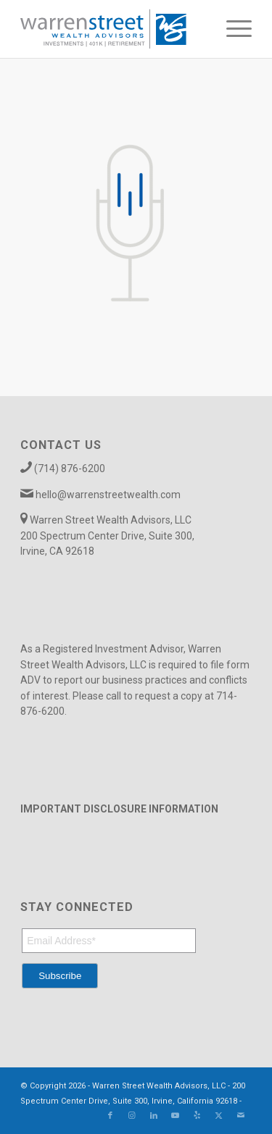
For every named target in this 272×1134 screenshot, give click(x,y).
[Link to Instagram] (132, 1116)
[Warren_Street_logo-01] (112, 29)
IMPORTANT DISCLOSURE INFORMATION (119, 809)
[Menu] (232, 29)
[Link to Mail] (241, 1116)
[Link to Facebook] (110, 1116)
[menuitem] (232, 29)
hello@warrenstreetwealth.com (108, 494)
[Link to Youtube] (175, 1116)
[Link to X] (219, 1116)
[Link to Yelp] (197, 1116)
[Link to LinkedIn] (154, 1116)
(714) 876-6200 (69, 468)
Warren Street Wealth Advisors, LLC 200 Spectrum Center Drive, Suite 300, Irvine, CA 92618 (107, 535)
